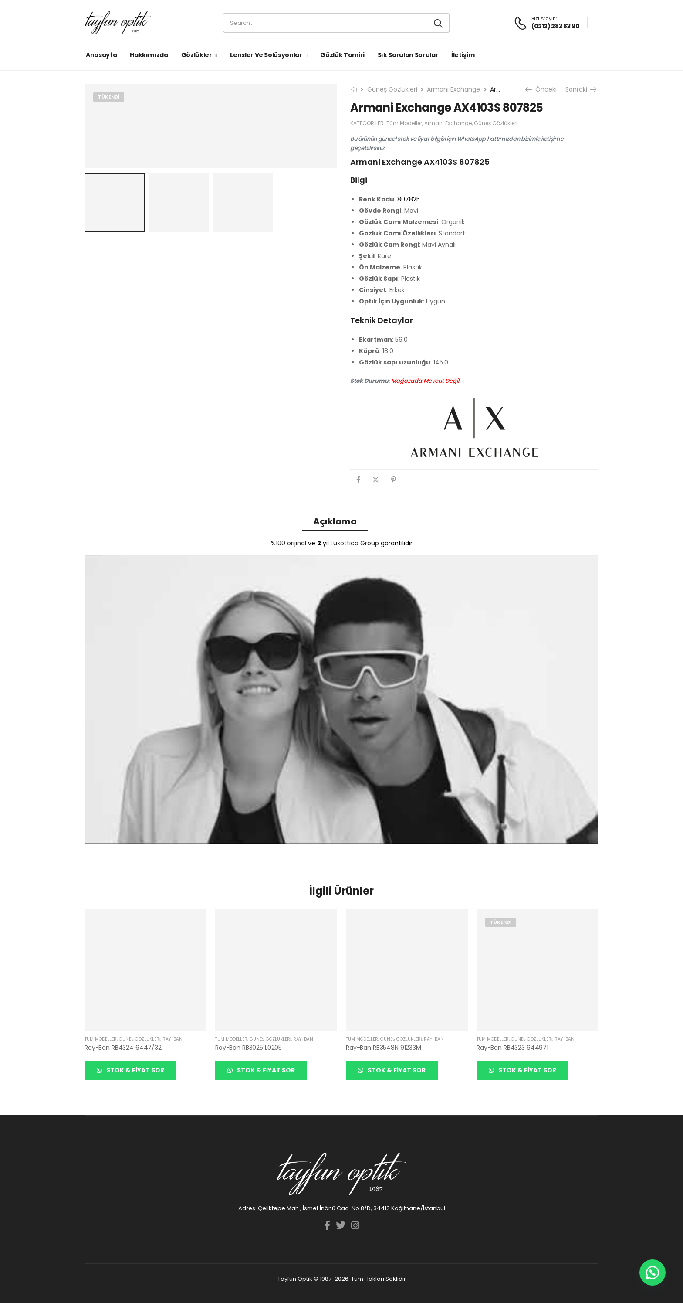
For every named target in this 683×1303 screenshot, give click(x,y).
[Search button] (438, 23)
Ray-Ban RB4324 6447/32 (123, 1047)
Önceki (542, 89)
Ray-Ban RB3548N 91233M (383, 1047)
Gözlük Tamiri (342, 55)
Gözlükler (196, 55)
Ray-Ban (172, 1039)
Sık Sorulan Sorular (408, 55)
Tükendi (108, 96)
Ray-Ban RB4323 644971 (512, 1047)
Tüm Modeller (404, 123)
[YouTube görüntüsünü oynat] (341, 699)
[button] (652, 1272)
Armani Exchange (453, 89)
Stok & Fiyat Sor (134, 1070)
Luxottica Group (355, 543)
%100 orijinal (288, 543)
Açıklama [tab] (335, 521)
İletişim (462, 55)
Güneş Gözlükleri (392, 89)
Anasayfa (101, 55)
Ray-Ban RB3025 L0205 (248, 1047)
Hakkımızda (149, 55)
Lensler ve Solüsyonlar (266, 55)
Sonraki (580, 89)
